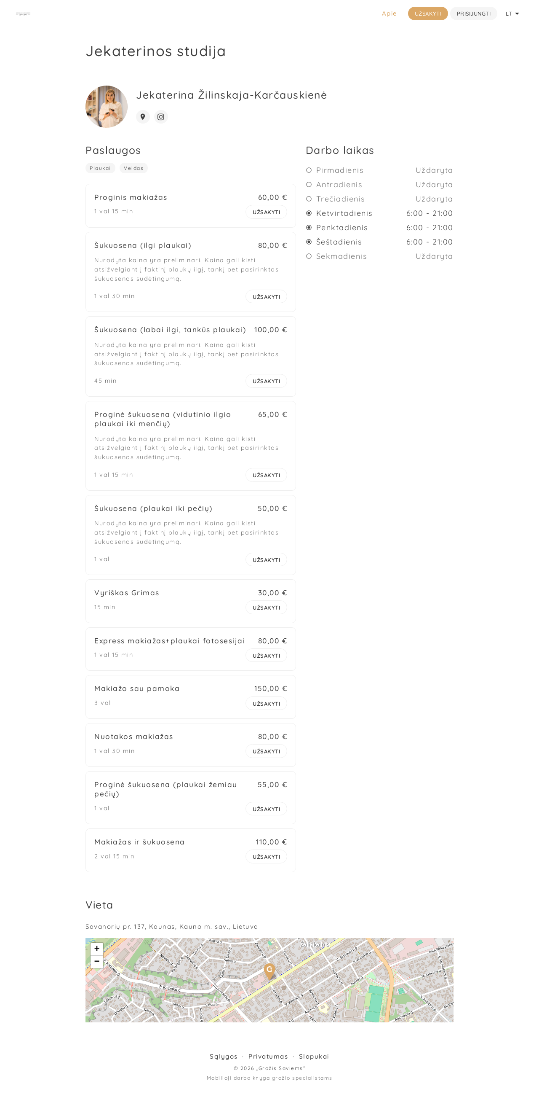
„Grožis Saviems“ (280, 1074)
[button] (269, 978)
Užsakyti (428, 13)
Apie (390, 13)
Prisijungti (474, 13)
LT (514, 13)
